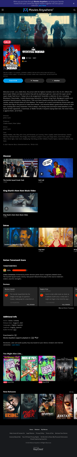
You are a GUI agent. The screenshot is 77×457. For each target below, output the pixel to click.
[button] (20, 168)
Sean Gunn (18, 139)
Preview (34, 81)
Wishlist (56, 81)
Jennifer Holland (42, 139)
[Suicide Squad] (46, 369)
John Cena (23, 135)
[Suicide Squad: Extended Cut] (11, 369)
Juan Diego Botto (52, 137)
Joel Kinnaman (31, 135)
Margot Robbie (7, 135)
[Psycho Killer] (29, 406)
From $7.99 (13, 81)
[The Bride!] (11, 406)
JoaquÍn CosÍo (41, 137)
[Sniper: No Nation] (46, 406)
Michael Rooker (14, 137)
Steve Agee (11, 139)
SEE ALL (71, 392)
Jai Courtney (40, 135)
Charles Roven (7, 123)
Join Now (42, 5)
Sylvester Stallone (63, 139)
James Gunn (7, 118)
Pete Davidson (31, 137)
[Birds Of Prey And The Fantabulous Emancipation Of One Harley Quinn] (29, 368)
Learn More (16, 345)
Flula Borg (34, 139)
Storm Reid (61, 137)
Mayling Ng (26, 139)
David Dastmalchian (60, 135)
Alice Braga (23, 137)
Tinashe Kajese (52, 139)
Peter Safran (17, 123)
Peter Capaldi (49, 135)
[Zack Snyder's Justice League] (64, 368)
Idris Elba (16, 135)
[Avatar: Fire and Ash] (64, 406)
